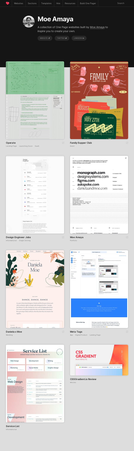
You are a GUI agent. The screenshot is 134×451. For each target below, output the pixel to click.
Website (45, 38)
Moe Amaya (97, 27)
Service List (12, 426)
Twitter (62, 38)
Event (72, 146)
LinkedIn (79, 38)
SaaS (37, 146)
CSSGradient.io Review (83, 379)
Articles (73, 382)
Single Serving (25, 240)
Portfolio (73, 240)
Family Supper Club (81, 142)
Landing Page (11, 146)
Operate (11, 142)
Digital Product (81, 335)
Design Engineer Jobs (18, 237)
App (71, 335)
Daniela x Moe (14, 331)
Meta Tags (76, 331)
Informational (11, 240)
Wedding (9, 335)
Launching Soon (26, 146)
